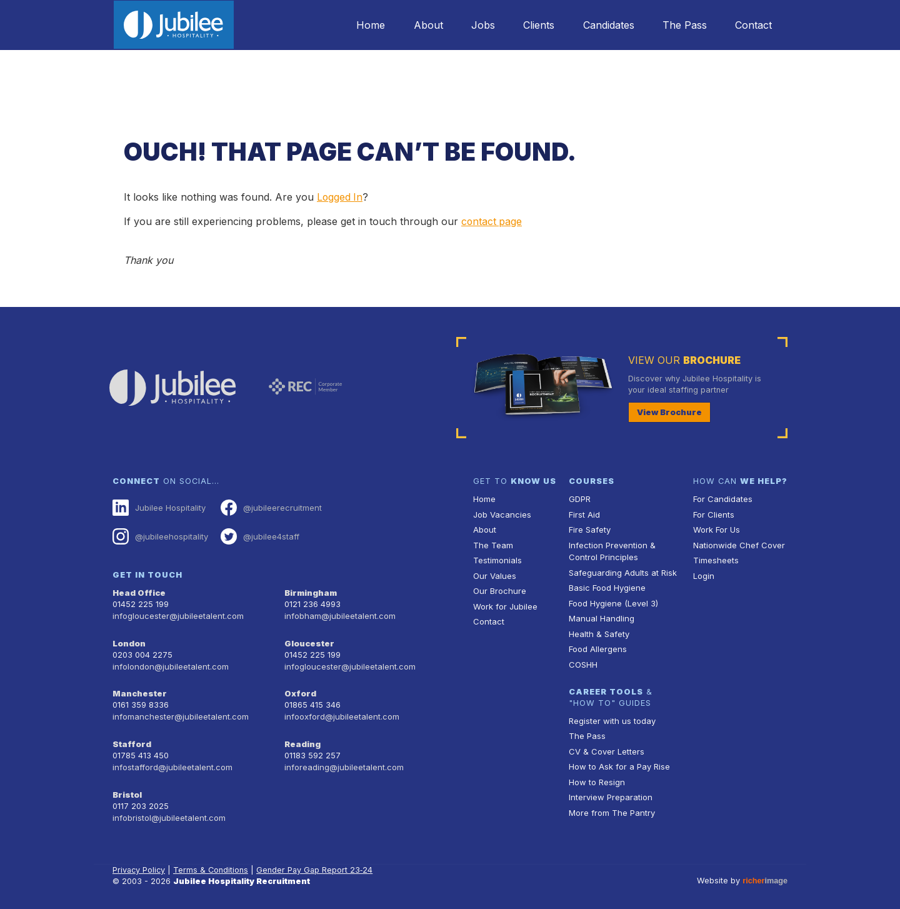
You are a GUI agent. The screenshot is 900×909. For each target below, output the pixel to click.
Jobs (476, 25)
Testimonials (497, 558)
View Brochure (669, 411)
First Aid (584, 513)
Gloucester (308, 640)
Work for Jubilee (505, 604)
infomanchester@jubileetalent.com (179, 711)
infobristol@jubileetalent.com (168, 810)
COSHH (583, 661)
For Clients (713, 513)
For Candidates (722, 498)
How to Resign (596, 778)
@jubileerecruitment (269, 507)
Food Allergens (597, 646)
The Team (492, 543)
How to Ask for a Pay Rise (619, 763)
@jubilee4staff (258, 535)
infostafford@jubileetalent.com (171, 761)
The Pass (682, 25)
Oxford (300, 689)
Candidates (604, 25)
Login (703, 574)
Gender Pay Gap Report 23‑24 (317, 861)
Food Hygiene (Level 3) (613, 601)
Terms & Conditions (212, 861)
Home (360, 25)
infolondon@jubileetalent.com (169, 662)
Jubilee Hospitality (158, 507)
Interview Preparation (610, 793)
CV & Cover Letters (606, 748)
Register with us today (611, 718)
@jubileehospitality (159, 535)
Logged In (340, 197)
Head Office (138, 591)
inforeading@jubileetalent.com (342, 761)
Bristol (126, 788)
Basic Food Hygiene (607, 586)
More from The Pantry (611, 808)
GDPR (580, 498)
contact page (492, 221)
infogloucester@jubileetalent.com (176, 613)
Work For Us (716, 528)
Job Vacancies (502, 513)
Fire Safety (590, 528)
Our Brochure (498, 589)
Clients (533, 25)
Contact (752, 25)
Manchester (138, 689)
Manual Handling (600, 616)
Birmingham (310, 591)
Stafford (130, 738)
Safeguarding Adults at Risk (622, 571)
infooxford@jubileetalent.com (341, 711)
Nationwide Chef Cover (737, 543)
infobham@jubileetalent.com (338, 613)
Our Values (494, 574)
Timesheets (715, 558)
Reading (302, 738)
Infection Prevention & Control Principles (611, 549)
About (419, 25)
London (129, 640)
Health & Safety (599, 631)
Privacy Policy (139, 861)
